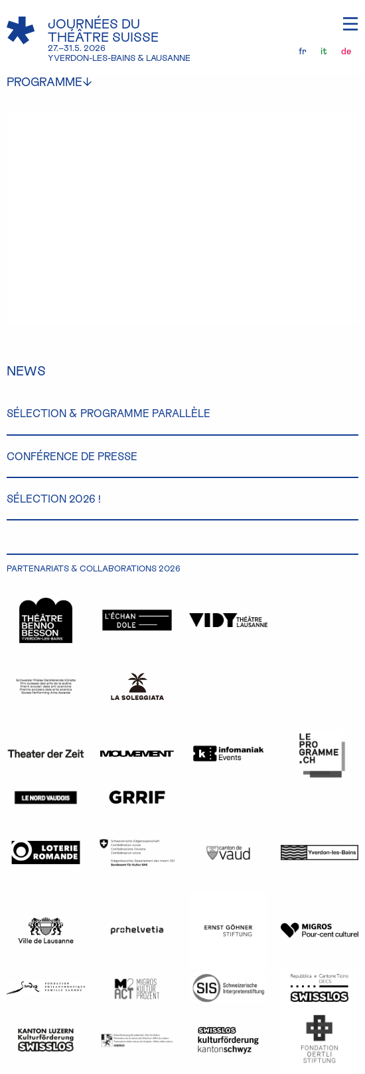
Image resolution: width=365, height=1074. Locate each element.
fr (303, 50)
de (346, 50)
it (324, 50)
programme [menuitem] (59, 82)
